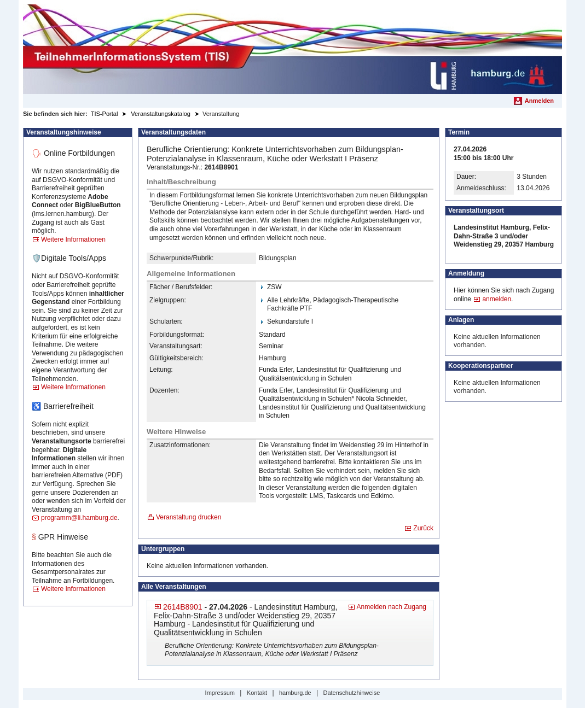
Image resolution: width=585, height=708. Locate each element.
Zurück (423, 528)
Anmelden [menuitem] (539, 100)
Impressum (220, 692)
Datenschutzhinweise (351, 692)
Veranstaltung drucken (188, 517)
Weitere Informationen (73, 239)
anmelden (496, 299)
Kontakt (257, 692)
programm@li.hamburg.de (79, 518)
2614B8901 (182, 606)
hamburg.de (295, 692)
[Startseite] (292, 49)
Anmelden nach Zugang (391, 607)
